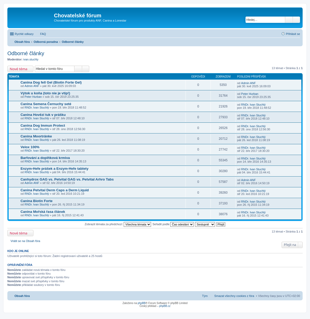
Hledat (289, 20)
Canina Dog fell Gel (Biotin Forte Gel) (51, 82)
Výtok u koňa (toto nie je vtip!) (45, 93)
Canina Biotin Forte (37, 201)
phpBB (142, 303)
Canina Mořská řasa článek (43, 212)
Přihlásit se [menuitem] (293, 33)
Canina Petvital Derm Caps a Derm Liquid (55, 190)
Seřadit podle (173, 224)
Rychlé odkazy (24, 33)
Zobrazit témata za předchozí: (118, 224)
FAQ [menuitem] (43, 33)
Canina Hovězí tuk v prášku (43, 115)
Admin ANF (31, 86)
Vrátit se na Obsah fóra (25, 241)
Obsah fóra (22, 295)
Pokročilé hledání (296, 20)
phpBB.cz (165, 306)
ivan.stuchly (30, 59)
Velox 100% (30, 147)
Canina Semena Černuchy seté (46, 104)
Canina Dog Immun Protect (43, 125)
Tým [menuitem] (205, 295)
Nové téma (18, 68)
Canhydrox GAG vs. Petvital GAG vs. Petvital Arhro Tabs (67, 179)
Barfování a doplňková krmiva (45, 158)
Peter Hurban (33, 96)
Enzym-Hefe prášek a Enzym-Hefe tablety (54, 169)
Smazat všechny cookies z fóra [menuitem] (234, 295)
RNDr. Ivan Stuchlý (36, 107)
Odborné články (25, 53)
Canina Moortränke (36, 136)
